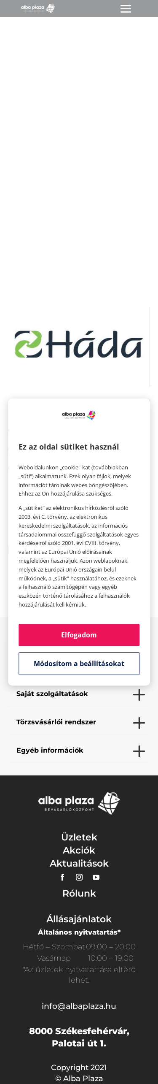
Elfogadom (79, 635)
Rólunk (79, 893)
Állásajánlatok (79, 919)
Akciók (79, 850)
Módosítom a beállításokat (79, 663)
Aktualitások (79, 863)
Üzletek (79, 837)
